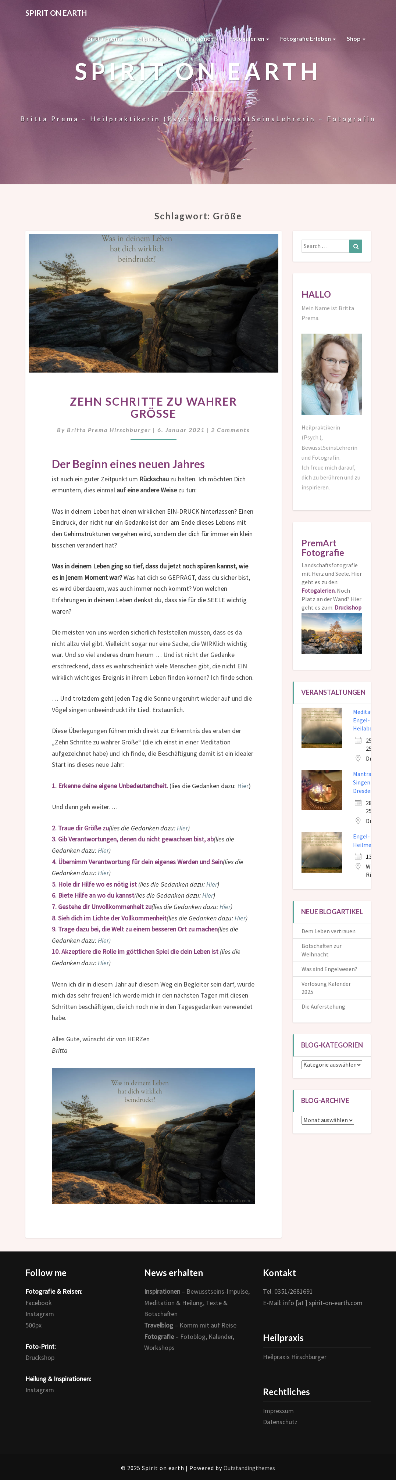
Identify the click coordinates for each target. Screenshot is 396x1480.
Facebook (38, 1302)
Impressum (278, 1411)
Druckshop (39, 1357)
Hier (243, 786)
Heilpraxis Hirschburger (295, 1357)
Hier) (104, 940)
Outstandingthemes (249, 1468)
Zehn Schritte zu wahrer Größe (153, 407)
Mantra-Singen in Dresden (364, 782)
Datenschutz (280, 1422)
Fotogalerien (249, 38)
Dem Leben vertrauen (329, 931)
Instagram (39, 1314)
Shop (356, 38)
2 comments (230, 429)
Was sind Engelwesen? (329, 969)
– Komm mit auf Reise (190, 1325)
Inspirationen (197, 38)
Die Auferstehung (323, 1006)
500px (33, 1325)
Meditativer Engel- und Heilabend (367, 720)
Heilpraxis (149, 38)
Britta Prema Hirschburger (109, 429)
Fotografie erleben (308, 38)
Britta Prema (104, 38)
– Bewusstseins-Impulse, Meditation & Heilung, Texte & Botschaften (197, 1302)
